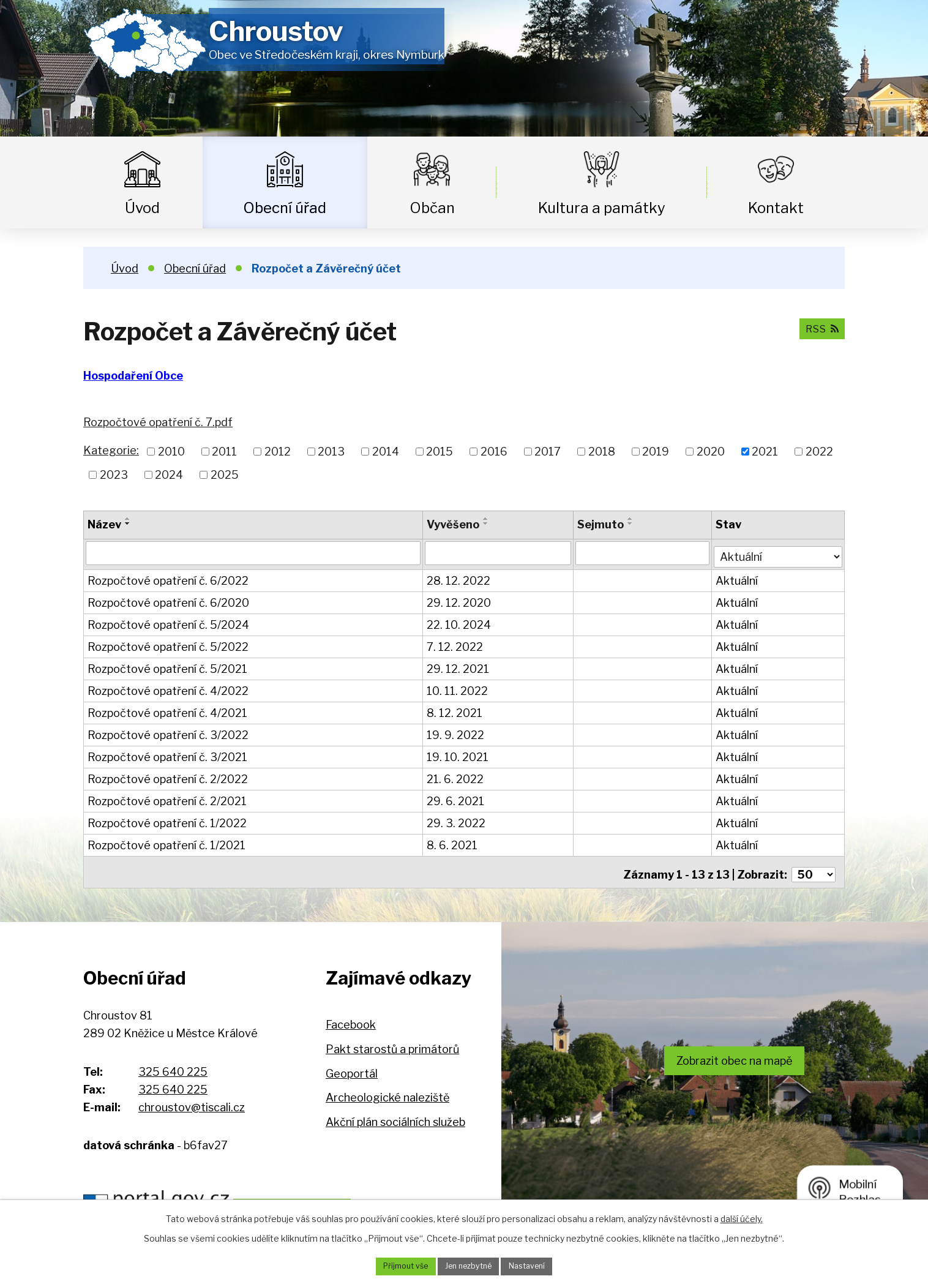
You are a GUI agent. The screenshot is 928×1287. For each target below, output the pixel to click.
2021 (765, 451)
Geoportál (352, 1065)
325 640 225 (173, 1063)
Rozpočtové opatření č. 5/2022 (168, 643)
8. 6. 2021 (452, 842)
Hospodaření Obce (133, 375)
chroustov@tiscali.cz (191, 1098)
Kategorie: (111, 450)
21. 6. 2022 (455, 776)
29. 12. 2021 (458, 665)
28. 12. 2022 (459, 577)
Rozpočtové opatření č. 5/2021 (167, 665)
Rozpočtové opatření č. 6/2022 (168, 577)
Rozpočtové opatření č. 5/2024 (168, 621)
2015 (439, 451)
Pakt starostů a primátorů (392, 1040)
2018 (601, 451)
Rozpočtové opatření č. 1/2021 (166, 842)
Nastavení (535, 1265)
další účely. (741, 1216)
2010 (171, 451)
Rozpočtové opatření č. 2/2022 (168, 776)
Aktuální (738, 577)
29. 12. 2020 (459, 599)
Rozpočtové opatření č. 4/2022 (168, 687)
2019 (655, 451)
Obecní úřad (284, 208)
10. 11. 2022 (457, 687)
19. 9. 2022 (456, 732)
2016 (494, 451)
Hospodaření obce (326, 1195)
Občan (432, 208)
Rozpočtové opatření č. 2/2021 (167, 798)
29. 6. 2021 (456, 798)
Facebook (351, 1016)
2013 (331, 451)
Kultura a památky (601, 208)
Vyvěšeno (453, 524)
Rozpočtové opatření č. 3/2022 (168, 732)
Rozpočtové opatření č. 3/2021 (167, 754)
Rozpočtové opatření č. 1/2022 (167, 820)
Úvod (142, 208)
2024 (169, 474)
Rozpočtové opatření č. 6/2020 (168, 599)
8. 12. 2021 (455, 710)
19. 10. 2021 (458, 754)
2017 (547, 451)
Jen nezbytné (468, 1265)
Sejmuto (601, 524)
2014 (385, 451)
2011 (224, 451)
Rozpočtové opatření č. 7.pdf (158, 422)
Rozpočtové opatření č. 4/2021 (167, 710)
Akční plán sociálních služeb (395, 1113)
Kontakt (776, 208)
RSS (819, 328)
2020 (711, 451)
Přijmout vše (397, 1265)
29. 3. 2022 (456, 820)
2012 (277, 451)
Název (104, 524)
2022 (819, 451)
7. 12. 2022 (455, 643)
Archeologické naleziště (387, 1089)
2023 (114, 474)
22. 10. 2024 (459, 621)
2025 (225, 474)
